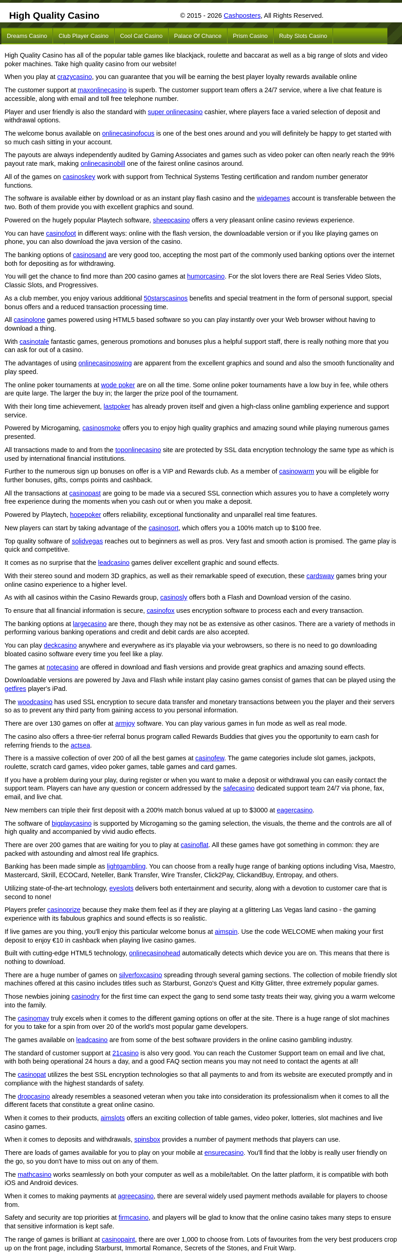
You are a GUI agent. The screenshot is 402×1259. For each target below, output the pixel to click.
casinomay (33, 1018)
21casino (125, 1053)
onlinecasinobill (102, 163)
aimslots (112, 1118)
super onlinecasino (175, 112)
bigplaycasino (71, 823)
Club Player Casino (83, 35)
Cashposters (242, 15)
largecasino (90, 623)
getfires (15, 688)
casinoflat (195, 844)
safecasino (238, 788)
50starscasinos (166, 298)
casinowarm (296, 471)
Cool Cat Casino (141, 35)
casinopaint (118, 1239)
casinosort (163, 528)
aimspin (226, 931)
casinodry (85, 996)
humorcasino (205, 276)
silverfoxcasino (140, 975)
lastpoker (117, 406)
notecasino (63, 667)
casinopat (32, 1074)
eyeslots (121, 888)
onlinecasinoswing (105, 363)
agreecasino (135, 1196)
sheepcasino (171, 220)
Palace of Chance (198, 35)
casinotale (34, 341)
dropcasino (34, 1096)
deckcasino (60, 645)
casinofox (161, 610)
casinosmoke (101, 428)
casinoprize (64, 909)
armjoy (125, 723)
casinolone (29, 319)
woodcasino (35, 702)
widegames (273, 198)
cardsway (320, 575)
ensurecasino (224, 1152)
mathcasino (35, 1174)
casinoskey (79, 176)
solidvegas (87, 541)
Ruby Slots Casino (303, 35)
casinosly (173, 597)
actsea (80, 745)
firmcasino (134, 1217)
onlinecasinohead (154, 953)
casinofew (210, 758)
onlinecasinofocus (128, 133)
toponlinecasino (138, 449)
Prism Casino (250, 35)
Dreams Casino (27, 35)
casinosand (89, 254)
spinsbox (147, 1139)
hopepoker (85, 514)
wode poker (118, 385)
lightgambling (126, 866)
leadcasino (114, 562)
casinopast (85, 493)
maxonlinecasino (102, 90)
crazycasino (74, 76)
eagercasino (294, 810)
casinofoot (61, 233)
